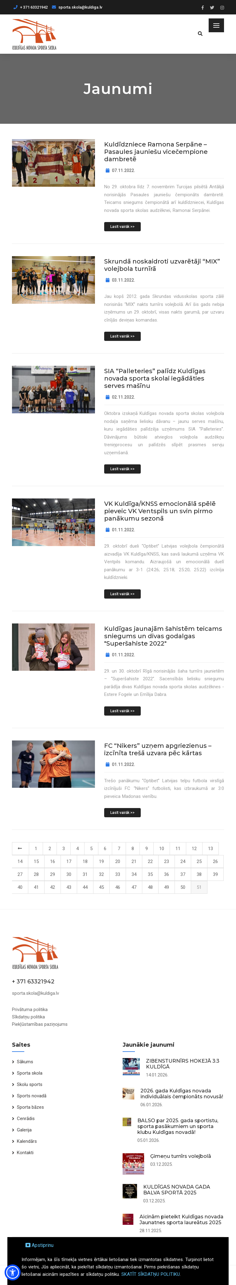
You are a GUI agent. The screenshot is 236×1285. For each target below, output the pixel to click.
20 (117, 861)
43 (68, 887)
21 (134, 861)
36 (166, 874)
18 (85, 861)
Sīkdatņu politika (28, 1017)
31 (85, 874)
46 (117, 887)
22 (150, 861)
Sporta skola (29, 1073)
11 (177, 848)
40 (20, 887)
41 (36, 887)
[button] (12, 1272)
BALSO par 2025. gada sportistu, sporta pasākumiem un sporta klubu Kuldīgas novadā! (177, 1126)
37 (182, 874)
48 (150, 887)
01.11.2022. (120, 529)
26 (215, 861)
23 (166, 861)
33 (117, 874)
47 (134, 887)
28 (36, 874)
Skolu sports (29, 1084)
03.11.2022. (120, 280)
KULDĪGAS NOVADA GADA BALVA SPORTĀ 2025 (176, 1190)
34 (134, 874)
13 (210, 848)
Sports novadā (31, 1096)
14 (20, 861)
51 (199, 887)
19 (101, 861)
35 (150, 874)
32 (101, 874)
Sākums (25, 1061)
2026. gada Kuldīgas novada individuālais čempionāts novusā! (181, 1093)
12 (194, 848)
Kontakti (25, 1152)
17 (68, 861)
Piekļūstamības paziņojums (40, 1024)
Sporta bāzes (30, 1107)
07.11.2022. (120, 170)
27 (20, 874)
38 (199, 874)
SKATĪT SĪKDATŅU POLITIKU (150, 1274)
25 (199, 861)
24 (182, 861)
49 (166, 887)
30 (68, 874)
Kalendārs (27, 1141)
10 (161, 848)
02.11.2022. (120, 397)
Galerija (24, 1130)
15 (36, 861)
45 (101, 887)
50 (182, 887)
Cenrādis (26, 1118)
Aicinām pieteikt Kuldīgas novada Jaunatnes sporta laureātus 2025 (181, 1219)
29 (52, 874)
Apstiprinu (39, 1245)
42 (52, 887)
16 (52, 861)
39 (215, 874)
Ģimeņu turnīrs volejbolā (180, 1156)
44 (85, 887)
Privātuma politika (30, 1009)
